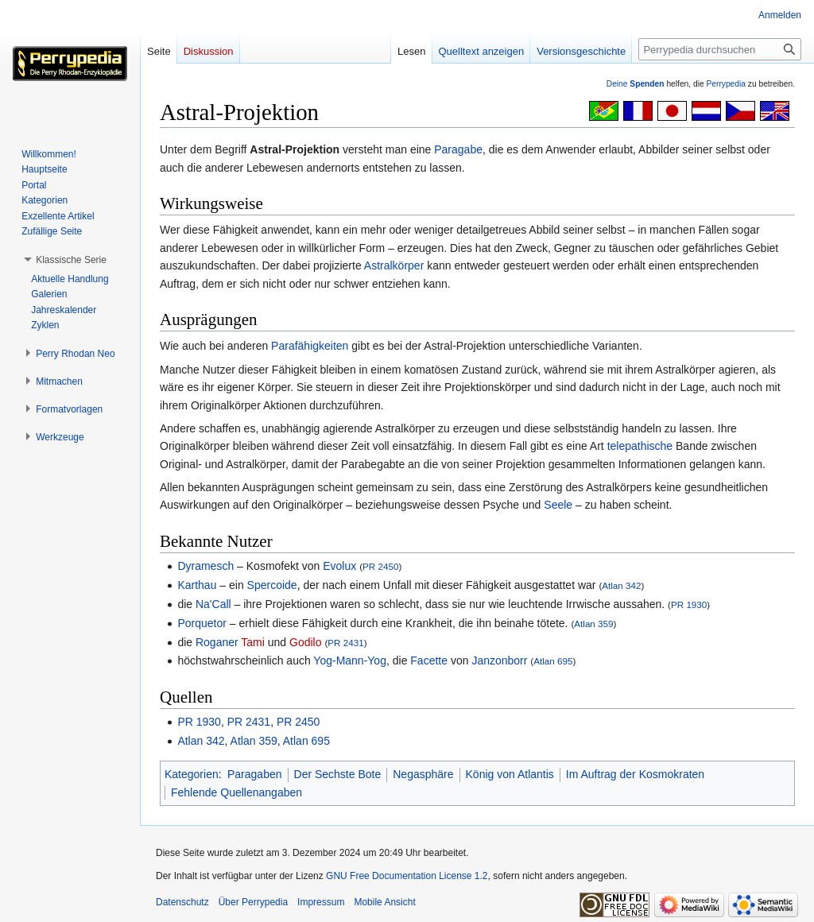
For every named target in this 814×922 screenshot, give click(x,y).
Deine (636, 83)
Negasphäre (423, 774)
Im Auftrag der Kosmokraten (635, 774)
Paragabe (458, 149)
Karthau (196, 585)
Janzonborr (499, 660)
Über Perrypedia (253, 902)
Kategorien (192, 774)
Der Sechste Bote (338, 774)
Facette (429, 660)
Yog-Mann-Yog (349, 660)
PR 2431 (345, 642)
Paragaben (254, 774)
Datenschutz (182, 902)
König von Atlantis (510, 774)
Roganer (217, 642)
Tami (253, 642)
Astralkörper (394, 265)
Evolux (339, 566)
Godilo (305, 642)
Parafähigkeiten (309, 345)
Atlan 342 (621, 585)
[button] (71, 259)
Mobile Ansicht (384, 902)
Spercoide (272, 585)
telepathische (640, 446)
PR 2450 (380, 566)
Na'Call (213, 604)
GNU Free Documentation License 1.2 (406, 875)
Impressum (320, 902)
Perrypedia (726, 83)
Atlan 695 (552, 661)
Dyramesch (205, 566)
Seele (558, 504)
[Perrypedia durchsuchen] (719, 49)
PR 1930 (689, 604)
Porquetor (201, 623)
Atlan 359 (593, 623)
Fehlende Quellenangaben (236, 792)
